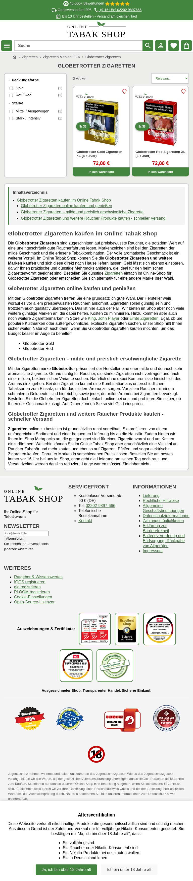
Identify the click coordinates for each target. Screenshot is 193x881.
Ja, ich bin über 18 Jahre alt (66, 869)
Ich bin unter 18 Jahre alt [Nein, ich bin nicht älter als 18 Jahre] (129, 869)
